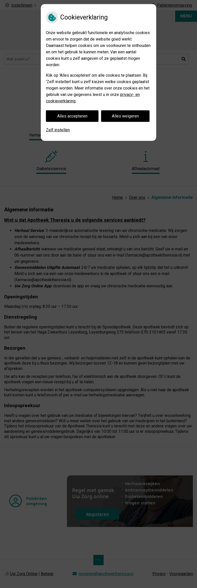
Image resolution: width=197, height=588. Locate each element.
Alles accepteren (72, 116)
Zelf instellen (58, 130)
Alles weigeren (125, 116)
